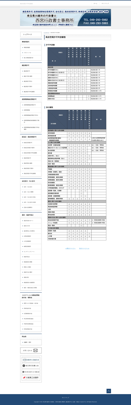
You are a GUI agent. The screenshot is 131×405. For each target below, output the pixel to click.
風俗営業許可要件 (28, 168)
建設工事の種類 (28, 76)
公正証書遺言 (27, 241)
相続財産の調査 (28, 262)
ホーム (95, 3)
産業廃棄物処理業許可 (30, 105)
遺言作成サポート (28, 220)
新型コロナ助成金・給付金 (31, 303)
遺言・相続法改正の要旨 (30, 287)
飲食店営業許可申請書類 (30, 153)
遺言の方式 (27, 225)
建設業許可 (27, 71)
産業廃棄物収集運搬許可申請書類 (31, 128)
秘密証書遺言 (27, 246)
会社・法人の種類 (28, 192)
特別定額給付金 (28, 329)
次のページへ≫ (84, 248)
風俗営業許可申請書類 (30, 173)
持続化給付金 (27, 308)
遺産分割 (26, 277)
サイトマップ (105, 3)
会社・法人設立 (28, 186)
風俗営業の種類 (28, 163)
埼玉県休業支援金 (28, 318)
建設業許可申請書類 (29, 91)
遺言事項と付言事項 (29, 231)
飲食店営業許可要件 (29, 147)
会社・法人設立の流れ (30, 197)
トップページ (27, 34)
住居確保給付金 (28, 313)
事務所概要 (27, 47)
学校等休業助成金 (28, 324)
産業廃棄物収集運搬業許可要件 (31, 121)
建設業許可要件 (28, 86)
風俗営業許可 (27, 158)
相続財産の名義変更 (29, 282)
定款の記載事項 (28, 207)
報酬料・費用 (27, 342)
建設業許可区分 (28, 81)
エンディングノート (29, 251)
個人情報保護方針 (28, 57)
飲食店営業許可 (28, 142)
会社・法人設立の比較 (30, 202)
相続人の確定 (27, 267)
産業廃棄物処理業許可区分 (31, 115)
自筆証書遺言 (27, 236)
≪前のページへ (70, 248)
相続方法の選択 (28, 272)
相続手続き (27, 256)
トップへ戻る (109, 391)
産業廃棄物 (27, 110)
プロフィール (27, 52)
